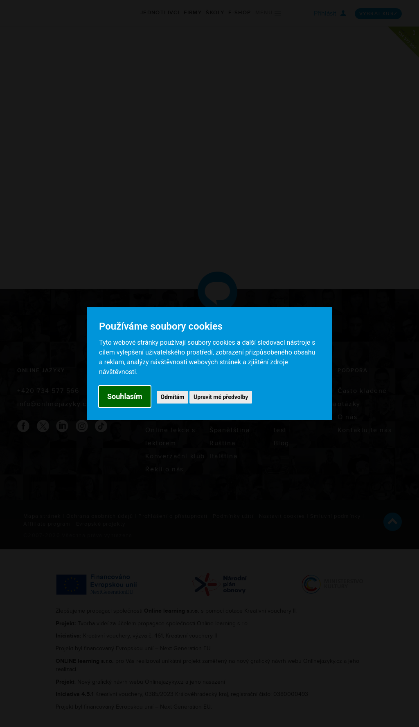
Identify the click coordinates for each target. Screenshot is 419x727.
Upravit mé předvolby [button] (221, 397)
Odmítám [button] (173, 397)
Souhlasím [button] (124, 396)
